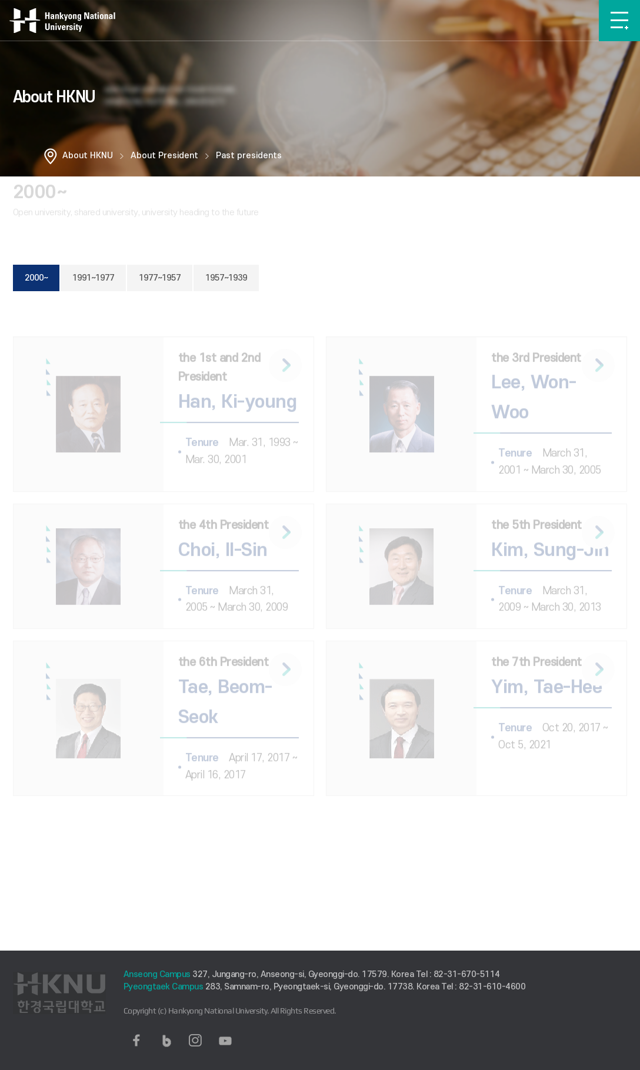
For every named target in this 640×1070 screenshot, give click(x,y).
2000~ (36, 278)
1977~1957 (160, 278)
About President (164, 156)
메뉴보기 (619, 20)
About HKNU (87, 156)
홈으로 (50, 156)
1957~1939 (226, 278)
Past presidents (249, 156)
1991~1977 (93, 278)
